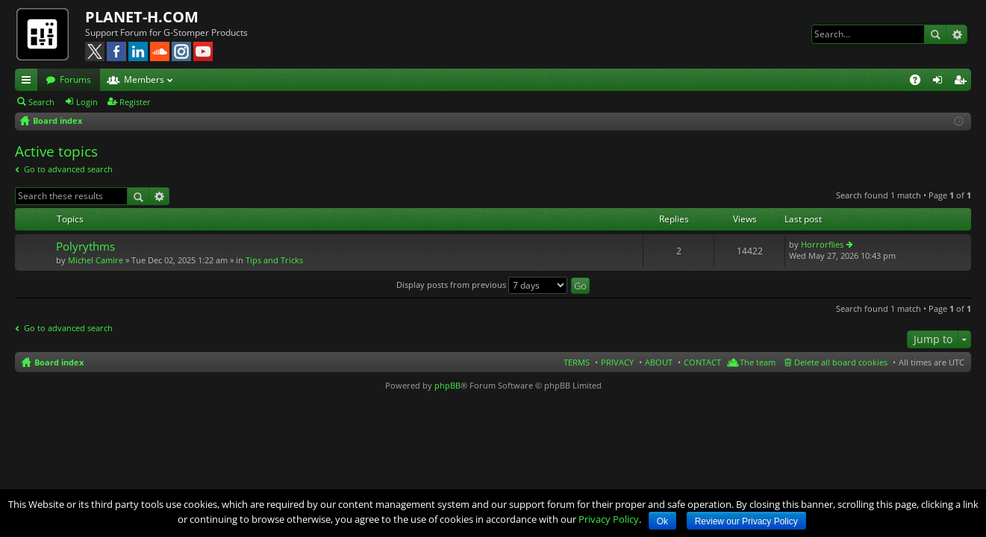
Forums (75, 79)
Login (87, 101)
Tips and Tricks (274, 260)
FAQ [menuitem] (920, 82)
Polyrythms (85, 246)
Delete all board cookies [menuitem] (840, 362)
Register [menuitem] (963, 82)
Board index (59, 362)
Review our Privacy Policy (746, 521)
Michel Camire (95, 260)
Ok (662, 521)
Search (935, 34)
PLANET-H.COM (142, 17)
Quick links (29, 82)
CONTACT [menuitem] (702, 362)
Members (144, 79)
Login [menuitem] (940, 82)
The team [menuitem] (758, 362)
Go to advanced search (68, 169)
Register (135, 101)
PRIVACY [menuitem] (617, 362)
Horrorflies (822, 244)
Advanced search (956, 34)
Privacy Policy (608, 519)
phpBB (447, 385)
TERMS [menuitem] (577, 362)
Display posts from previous (481, 284)
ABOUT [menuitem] (659, 362)
